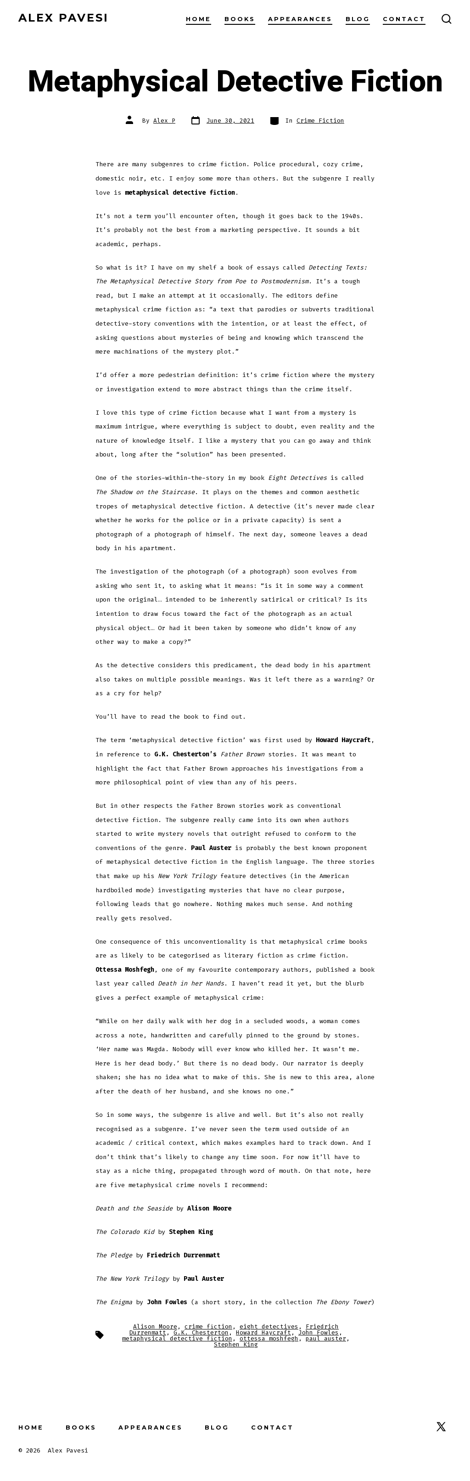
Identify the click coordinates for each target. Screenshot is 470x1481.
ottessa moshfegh (269, 1338)
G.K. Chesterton (201, 1332)
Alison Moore (155, 1326)
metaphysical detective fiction (177, 1338)
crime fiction (208, 1326)
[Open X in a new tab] (441, 1426)
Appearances (300, 19)
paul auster (326, 1338)
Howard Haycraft (263, 1332)
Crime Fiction (320, 120)
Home (198, 19)
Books (239, 19)
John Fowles (318, 1332)
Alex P (164, 120)
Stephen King (236, 1344)
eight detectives (269, 1326)
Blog (358, 19)
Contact (404, 19)
